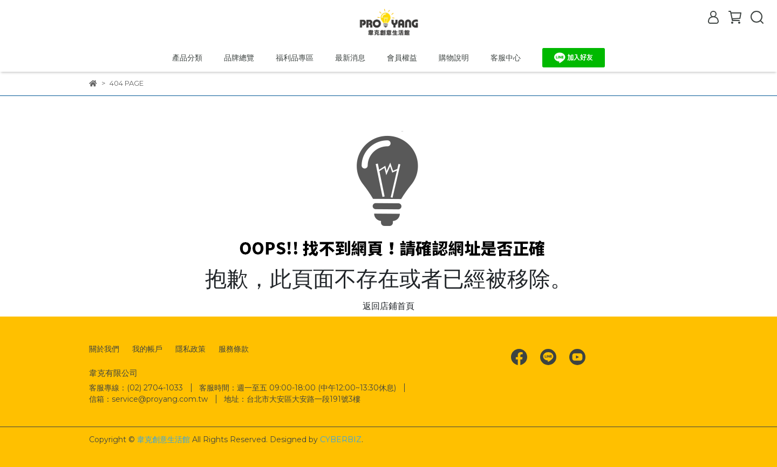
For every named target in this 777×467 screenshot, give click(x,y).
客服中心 (505, 58)
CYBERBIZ (341, 439)
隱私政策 (190, 349)
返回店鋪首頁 (388, 306)
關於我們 (104, 349)
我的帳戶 (147, 349)
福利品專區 (294, 58)
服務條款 (234, 349)
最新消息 (350, 58)
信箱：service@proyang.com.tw (148, 399)
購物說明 (454, 58)
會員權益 (402, 58)
